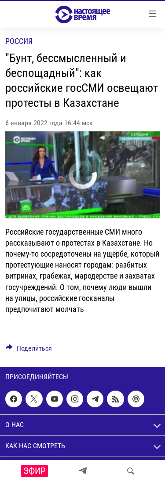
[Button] (29, 350)
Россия (19, 41)
